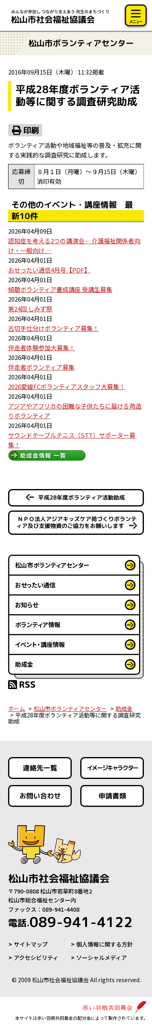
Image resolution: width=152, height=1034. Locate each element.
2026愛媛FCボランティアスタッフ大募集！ (66, 386)
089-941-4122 (70, 922)
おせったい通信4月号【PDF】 (49, 270)
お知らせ (26, 604)
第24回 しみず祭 (30, 308)
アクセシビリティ (36, 957)
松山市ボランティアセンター (52, 565)
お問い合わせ (40, 795)
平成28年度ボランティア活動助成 (81, 497)
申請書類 (112, 795)
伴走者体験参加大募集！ (41, 347)
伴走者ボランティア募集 (41, 367)
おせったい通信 (35, 585)
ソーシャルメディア (101, 957)
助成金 (24, 664)
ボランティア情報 (37, 624)
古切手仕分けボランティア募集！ (53, 328)
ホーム (16, 708)
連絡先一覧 (40, 767)
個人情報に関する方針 (104, 944)
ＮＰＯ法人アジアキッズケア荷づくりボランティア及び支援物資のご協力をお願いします (76, 522)
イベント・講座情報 (40, 644)
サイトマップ (31, 944)
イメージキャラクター (111, 768)
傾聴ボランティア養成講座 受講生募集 (60, 289)
